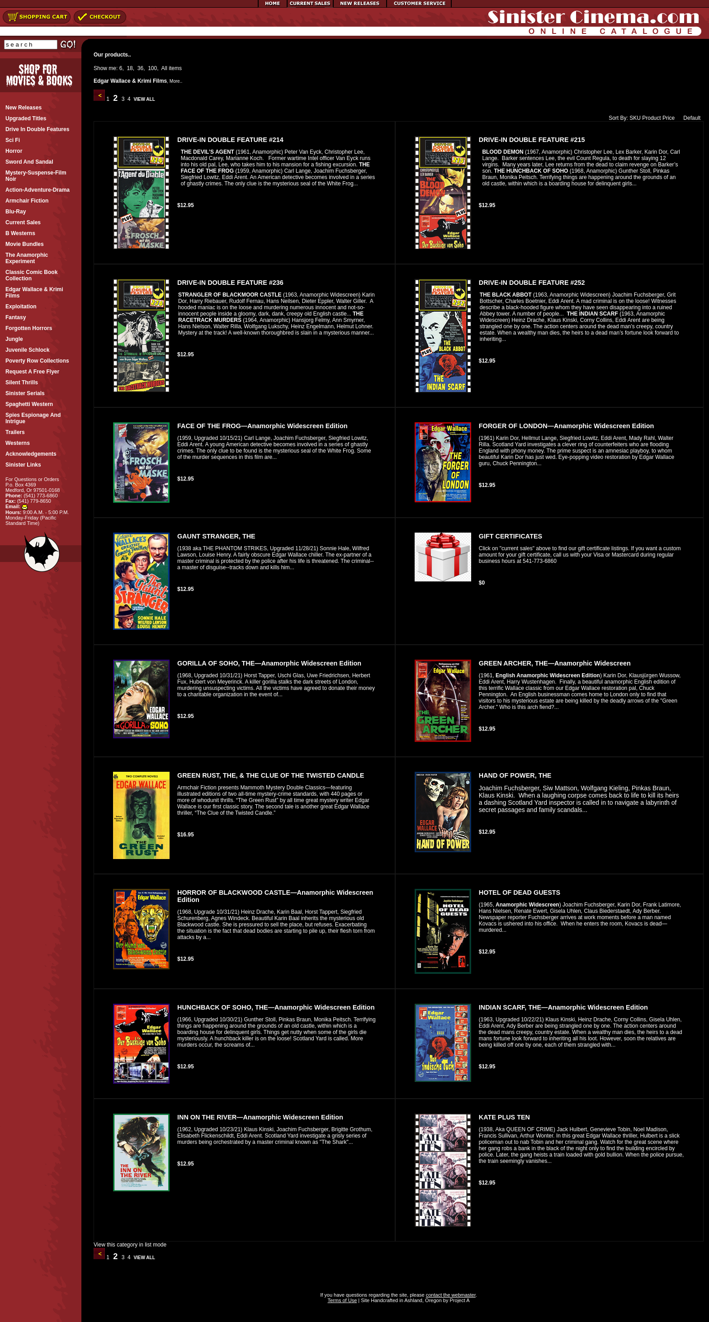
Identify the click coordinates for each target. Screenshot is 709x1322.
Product (651, 118)
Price (668, 118)
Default (689, 118)
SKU (635, 118)
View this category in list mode (130, 1245)
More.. (176, 81)
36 (140, 68)
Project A (458, 1300)
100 (152, 68)
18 (129, 68)
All (164, 68)
